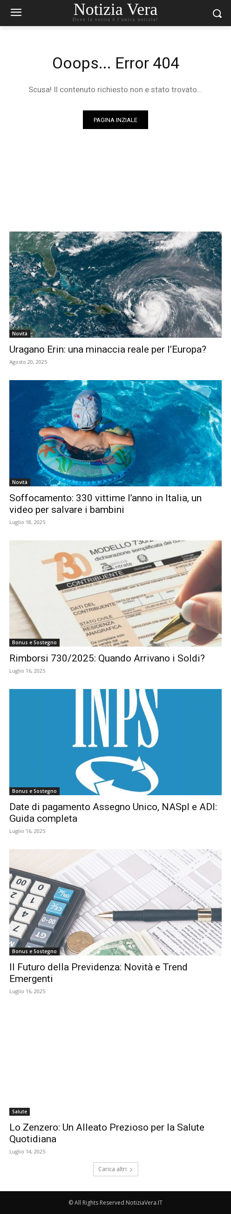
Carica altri (115, 1169)
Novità (19, 333)
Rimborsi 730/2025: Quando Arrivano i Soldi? (107, 658)
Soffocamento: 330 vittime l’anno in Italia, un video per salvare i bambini (105, 503)
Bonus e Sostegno (34, 642)
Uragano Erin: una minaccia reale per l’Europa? (107, 349)
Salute (19, 1111)
